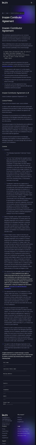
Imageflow (19, 419)
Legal (7, 13)
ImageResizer (20, 421)
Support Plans (5, 431)
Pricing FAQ (4, 433)
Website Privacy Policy (22, 431)
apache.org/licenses (7, 66)
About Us (19, 417)
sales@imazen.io (6, 417)
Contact (4, 443)
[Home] (4, 2)
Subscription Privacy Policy (23, 433)
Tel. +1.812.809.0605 (7, 420)
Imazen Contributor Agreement (17, 13)
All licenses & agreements (23, 428)
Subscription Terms (21, 435)
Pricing (3, 428)
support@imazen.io (6, 419)
